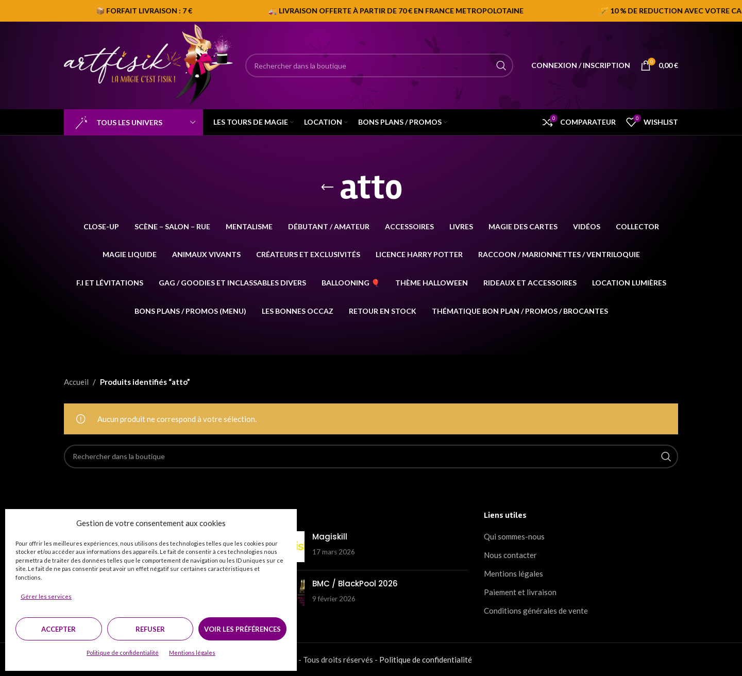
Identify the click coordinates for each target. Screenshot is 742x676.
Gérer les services (46, 596)
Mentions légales (192, 652)
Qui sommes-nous (514, 536)
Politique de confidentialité (123, 652)
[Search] (379, 65)
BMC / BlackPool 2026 (355, 583)
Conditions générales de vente (536, 610)
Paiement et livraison (520, 592)
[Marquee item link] (567, 10)
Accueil (76, 381)
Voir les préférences (242, 629)
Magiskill (329, 536)
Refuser (150, 629)
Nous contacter (510, 555)
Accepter (58, 629)
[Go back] (327, 187)
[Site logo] (149, 64)
